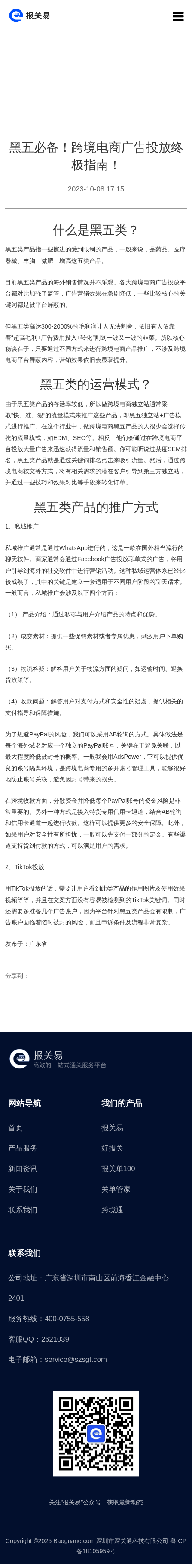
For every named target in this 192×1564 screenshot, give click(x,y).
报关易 (112, 1128)
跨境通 (112, 1210)
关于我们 (22, 1189)
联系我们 (22, 1210)
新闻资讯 (22, 1169)
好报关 (112, 1148)
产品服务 (22, 1148)
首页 (15, 1128)
